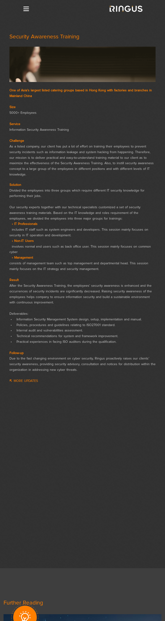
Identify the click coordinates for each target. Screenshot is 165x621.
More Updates (23, 381)
